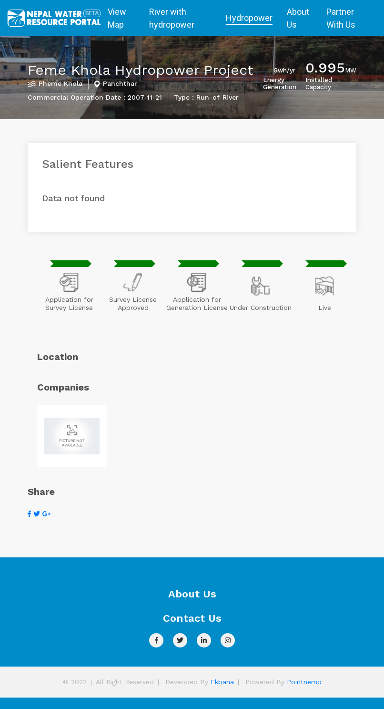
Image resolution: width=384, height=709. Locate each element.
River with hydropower (171, 18)
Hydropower (249, 18)
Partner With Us (340, 18)
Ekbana (222, 682)
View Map (117, 18)
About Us (298, 18)
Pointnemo (304, 682)
